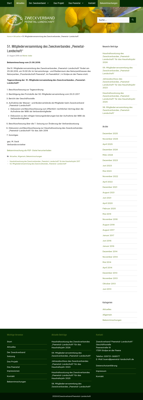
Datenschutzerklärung (106, 365)
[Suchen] (132, 20)
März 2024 (108, 155)
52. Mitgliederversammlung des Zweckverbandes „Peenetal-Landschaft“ (38, 164)
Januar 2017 (108, 235)
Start (9, 3)
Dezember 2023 (110, 160)
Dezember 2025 (110, 133)
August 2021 (109, 192)
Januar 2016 (108, 246)
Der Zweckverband (40, 3)
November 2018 (110, 219)
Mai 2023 (107, 171)
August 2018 (109, 224)
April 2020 (108, 203)
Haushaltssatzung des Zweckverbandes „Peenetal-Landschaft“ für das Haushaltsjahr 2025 (119, 97)
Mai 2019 (107, 214)
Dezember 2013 (110, 273)
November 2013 (110, 278)
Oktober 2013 (109, 283)
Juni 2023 (107, 165)
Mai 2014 (107, 262)
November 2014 (110, 257)
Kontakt (91, 3)
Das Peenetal (77, 3)
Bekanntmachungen (108, 3)
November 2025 (110, 139)
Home (9, 36)
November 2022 (110, 176)
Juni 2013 (107, 289)
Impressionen (13, 371)
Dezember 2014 (110, 251)
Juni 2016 (107, 240)
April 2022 (108, 182)
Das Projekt (59, 3)
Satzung (11, 356)
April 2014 (107, 267)
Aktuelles (20, 3)
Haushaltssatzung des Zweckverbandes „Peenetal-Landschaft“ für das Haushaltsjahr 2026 (119, 58)
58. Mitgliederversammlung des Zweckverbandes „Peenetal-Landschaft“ (118, 110)
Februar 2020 (109, 208)
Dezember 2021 (110, 187)
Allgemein (22, 156)
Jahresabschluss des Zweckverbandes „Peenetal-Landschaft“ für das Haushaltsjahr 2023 (119, 83)
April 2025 (108, 144)
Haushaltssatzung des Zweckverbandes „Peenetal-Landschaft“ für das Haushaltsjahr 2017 (45, 161)
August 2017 (108, 230)
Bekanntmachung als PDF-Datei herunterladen (29, 150)
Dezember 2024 (110, 149)
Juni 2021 (107, 198)
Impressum (101, 371)
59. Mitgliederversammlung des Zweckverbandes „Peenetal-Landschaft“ (118, 70)
